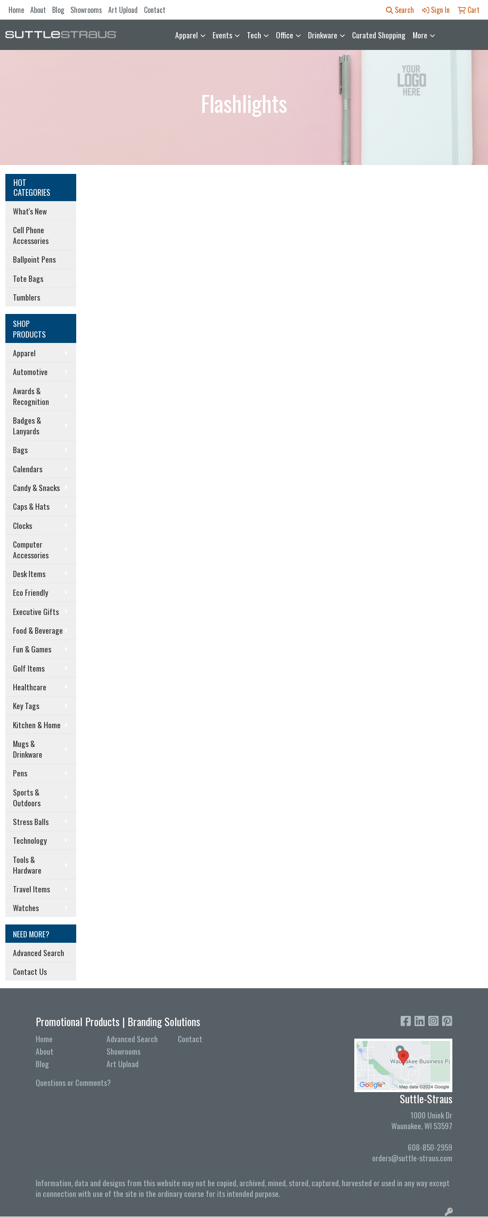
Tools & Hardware (27, 865)
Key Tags (26, 705)
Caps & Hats (31, 506)
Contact (154, 9)
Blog (58, 9)
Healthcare (29, 687)
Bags (20, 449)
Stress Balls (31, 821)
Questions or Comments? (73, 1082)
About (38, 9)
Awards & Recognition (31, 396)
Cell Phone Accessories (31, 235)
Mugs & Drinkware (27, 749)
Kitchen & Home (37, 724)
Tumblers (26, 297)
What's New (30, 211)
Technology (30, 840)
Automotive (30, 371)
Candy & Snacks (36, 487)
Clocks (22, 525)
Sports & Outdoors (27, 797)
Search (400, 9)
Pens (20, 773)
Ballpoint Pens (34, 259)
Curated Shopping (379, 35)
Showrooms (86, 9)
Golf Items (29, 668)
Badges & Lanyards (27, 425)
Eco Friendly (30, 592)
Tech (254, 35)
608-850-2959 (430, 1147)
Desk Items (29, 573)
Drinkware (322, 35)
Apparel (186, 35)
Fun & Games (32, 649)
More (420, 35)
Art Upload (123, 9)
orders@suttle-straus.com (412, 1157)
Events (222, 35)
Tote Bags (28, 278)
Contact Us (30, 971)
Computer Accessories (31, 549)
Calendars (27, 468)
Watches (26, 907)
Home (16, 9)
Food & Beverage (38, 630)
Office (284, 35)
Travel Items (31, 889)
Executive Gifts (36, 611)
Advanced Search (38, 952)
